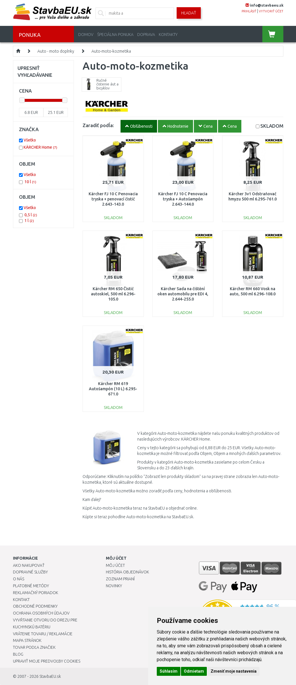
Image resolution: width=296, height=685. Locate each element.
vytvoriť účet (271, 11)
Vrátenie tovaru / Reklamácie (42, 634)
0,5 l (30, 215)
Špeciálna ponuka (115, 34)
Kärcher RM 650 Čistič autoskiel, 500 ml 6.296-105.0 (113, 293)
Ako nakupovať (29, 565)
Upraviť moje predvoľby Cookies (46, 661)
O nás (18, 579)
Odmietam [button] (194, 671)
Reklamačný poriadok (35, 592)
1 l (29, 220)
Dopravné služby (30, 572)
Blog (18, 654)
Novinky (114, 585)
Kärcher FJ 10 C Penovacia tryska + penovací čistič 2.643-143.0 (113, 199)
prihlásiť (249, 11)
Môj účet (115, 565)
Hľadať (188, 13)
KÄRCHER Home (40, 147)
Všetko (30, 140)
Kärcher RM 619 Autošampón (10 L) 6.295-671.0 (113, 388)
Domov (85, 34)
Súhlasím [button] (168, 671)
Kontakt (21, 599)
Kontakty (168, 34)
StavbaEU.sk (50, 676)
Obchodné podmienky (35, 606)
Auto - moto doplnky (55, 51)
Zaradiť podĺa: (98, 125)
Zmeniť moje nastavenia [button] (234, 671)
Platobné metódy (31, 585)
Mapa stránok (27, 640)
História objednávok (127, 572)
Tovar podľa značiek (34, 647)
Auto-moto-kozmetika (111, 51)
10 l (30, 181)
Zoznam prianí (120, 579)
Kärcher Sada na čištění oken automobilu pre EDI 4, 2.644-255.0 (182, 293)
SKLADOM (271, 126)
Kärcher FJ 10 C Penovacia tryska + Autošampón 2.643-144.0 (182, 199)
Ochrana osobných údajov (41, 613)
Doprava (146, 34)
